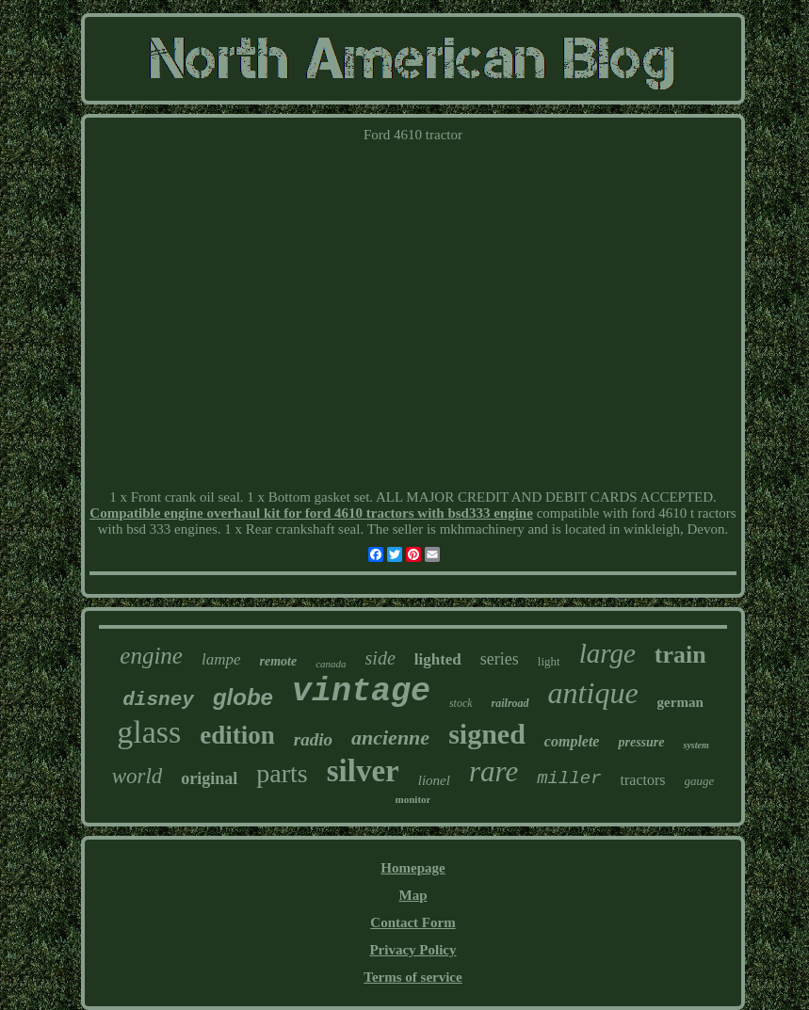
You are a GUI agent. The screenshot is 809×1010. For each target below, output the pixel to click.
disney (158, 700)
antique (593, 693)
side (380, 658)
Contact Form (412, 922)
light (549, 661)
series (499, 658)
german (680, 702)
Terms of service (412, 977)
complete (572, 741)
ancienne (390, 737)
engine (151, 655)
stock (461, 703)
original (209, 778)
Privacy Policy (412, 949)
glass (149, 731)
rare (493, 771)
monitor (413, 799)
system (695, 745)
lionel (434, 780)
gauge (700, 781)
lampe (221, 659)
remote (279, 661)
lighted (437, 659)
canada (331, 663)
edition (237, 735)
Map (412, 895)
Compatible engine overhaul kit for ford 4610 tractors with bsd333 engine (311, 513)
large (607, 653)
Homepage (412, 867)
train (680, 654)
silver (363, 771)
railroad (510, 703)
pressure (641, 742)
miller (569, 778)
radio (313, 739)
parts (281, 773)
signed (487, 733)
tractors (643, 780)
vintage (361, 692)
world (137, 776)
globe (243, 697)
